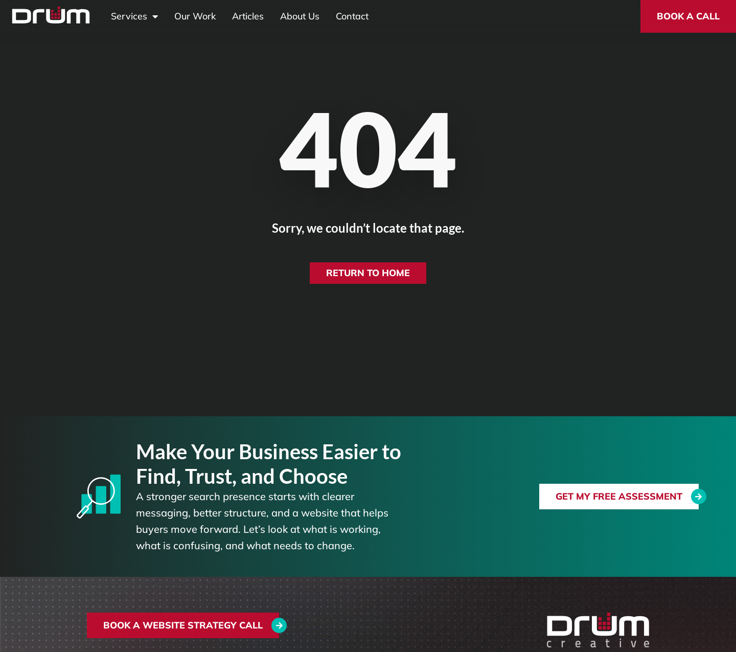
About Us (299, 16)
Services (134, 16)
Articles (248, 16)
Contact (352, 16)
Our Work (195, 16)
